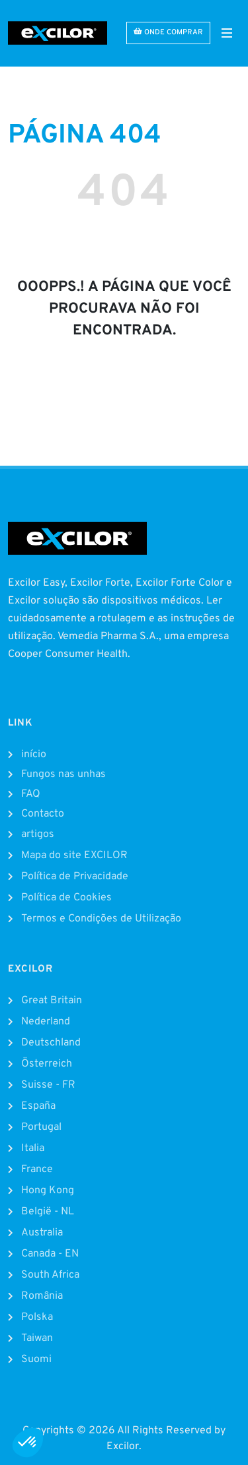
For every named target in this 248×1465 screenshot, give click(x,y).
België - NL (47, 1211)
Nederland (45, 1021)
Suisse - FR (48, 1085)
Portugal (41, 1127)
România (42, 1296)
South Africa (50, 1275)
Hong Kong (47, 1190)
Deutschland (51, 1042)
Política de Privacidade (74, 876)
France (37, 1169)
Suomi (36, 1359)
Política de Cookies (66, 897)
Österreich (46, 1064)
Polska (37, 1317)
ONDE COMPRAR (168, 32)
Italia (32, 1148)
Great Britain (51, 1000)
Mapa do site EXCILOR (74, 855)
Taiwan (37, 1338)
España (38, 1106)
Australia (42, 1232)
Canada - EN (50, 1254)
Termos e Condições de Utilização (101, 918)
